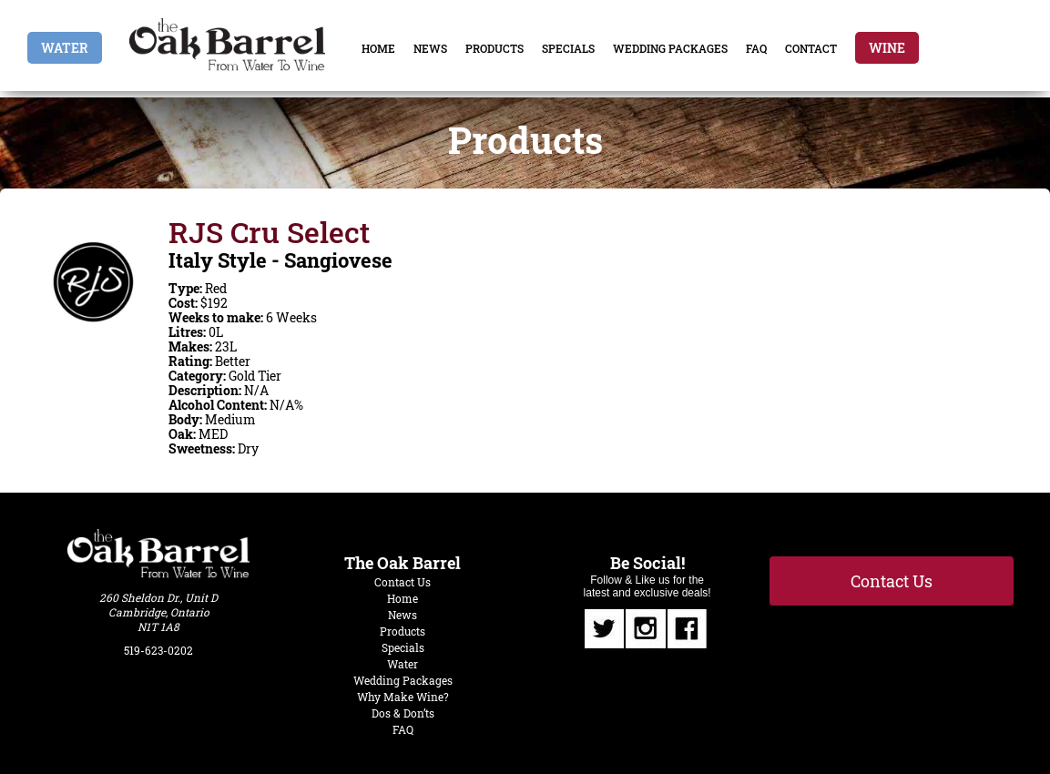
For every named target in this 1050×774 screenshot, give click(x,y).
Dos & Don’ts (403, 713)
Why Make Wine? (403, 696)
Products (494, 48)
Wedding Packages (670, 48)
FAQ (756, 48)
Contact (811, 48)
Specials (568, 48)
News (430, 48)
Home (378, 48)
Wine (887, 47)
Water (64, 47)
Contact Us (402, 582)
